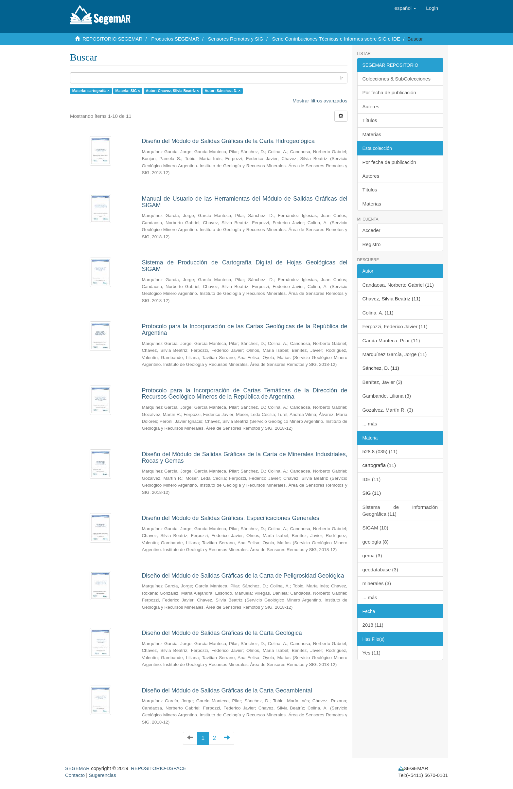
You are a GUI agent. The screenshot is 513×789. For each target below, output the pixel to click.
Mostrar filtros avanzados (319, 100)
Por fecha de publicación (389, 92)
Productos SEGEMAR (175, 39)
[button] (405, 8)
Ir (341, 78)
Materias (372, 134)
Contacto (75, 775)
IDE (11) (372, 479)
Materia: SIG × (127, 91)
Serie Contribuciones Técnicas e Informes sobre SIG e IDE (336, 39)
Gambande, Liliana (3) (387, 396)
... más (370, 423)
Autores (371, 106)
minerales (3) (377, 583)
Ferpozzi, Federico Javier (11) (395, 326)
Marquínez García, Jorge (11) (395, 354)
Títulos (370, 120)
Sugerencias (102, 775)
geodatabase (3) (380, 569)
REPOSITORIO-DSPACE (158, 768)
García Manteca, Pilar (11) (391, 340)
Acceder (371, 230)
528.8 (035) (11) (380, 451)
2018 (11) (373, 625)
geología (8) (376, 542)
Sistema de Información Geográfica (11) (400, 510)
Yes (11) (371, 652)
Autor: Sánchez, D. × (222, 91)
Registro (372, 244)
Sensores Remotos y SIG (235, 39)
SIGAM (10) (375, 527)
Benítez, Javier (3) (382, 382)
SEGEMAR (77, 768)
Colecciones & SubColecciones (397, 78)
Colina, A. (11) (378, 312)
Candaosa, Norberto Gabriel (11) (398, 285)
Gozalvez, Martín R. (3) (388, 410)
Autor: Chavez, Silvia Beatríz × (172, 91)
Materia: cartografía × (91, 91)
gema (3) (372, 555)
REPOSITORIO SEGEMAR (112, 39)
